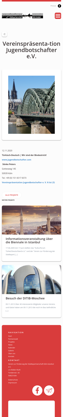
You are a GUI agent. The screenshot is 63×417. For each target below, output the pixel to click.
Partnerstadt (13, 339)
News (10, 345)
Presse (53, 6)
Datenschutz (13, 380)
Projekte (11, 342)
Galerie (11, 350)
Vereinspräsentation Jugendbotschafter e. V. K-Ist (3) (28, 182)
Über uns (11, 353)
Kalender (11, 348)
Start (10, 336)
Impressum (12, 383)
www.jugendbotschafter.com (16, 159)
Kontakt (11, 356)
